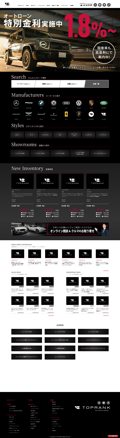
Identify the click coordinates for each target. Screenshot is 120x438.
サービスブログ (55, 424)
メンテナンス (12, 419)
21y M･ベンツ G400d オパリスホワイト (32, 289)
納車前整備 (33, 410)
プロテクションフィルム (14, 426)
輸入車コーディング (13, 428)
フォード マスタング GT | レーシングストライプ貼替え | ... (102, 309)
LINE (53, 428)
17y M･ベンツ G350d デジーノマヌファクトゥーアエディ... (47, 290)
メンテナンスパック (35, 408)
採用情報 (71, 5)
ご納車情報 (54, 421)
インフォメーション (64, 5)
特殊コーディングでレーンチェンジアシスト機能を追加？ (102, 263)
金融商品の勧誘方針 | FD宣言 (57, 408)
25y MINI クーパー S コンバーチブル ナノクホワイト (47, 309)
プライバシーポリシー (56, 406)
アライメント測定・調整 (14, 430)
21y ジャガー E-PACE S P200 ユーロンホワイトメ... (17, 309)
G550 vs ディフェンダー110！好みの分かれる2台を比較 (85, 263)
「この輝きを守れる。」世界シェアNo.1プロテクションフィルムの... (68, 263)
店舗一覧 (54, 402)
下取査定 (32, 428)
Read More (106, 270)
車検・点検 (11, 417)
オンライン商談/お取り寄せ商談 (15, 410)
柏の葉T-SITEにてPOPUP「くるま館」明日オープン (34, 263)
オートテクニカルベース (14, 432)
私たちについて (21, 5)
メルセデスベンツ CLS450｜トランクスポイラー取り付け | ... (102, 290)
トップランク (7, 4)
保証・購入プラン (34, 406)
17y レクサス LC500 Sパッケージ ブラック (32, 308)
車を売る (48, 5)
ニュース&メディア (56, 419)
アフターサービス (41, 5)
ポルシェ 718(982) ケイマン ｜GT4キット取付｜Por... (72, 290)
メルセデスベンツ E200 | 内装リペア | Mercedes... (87, 309)
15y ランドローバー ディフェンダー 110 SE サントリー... (17, 290)
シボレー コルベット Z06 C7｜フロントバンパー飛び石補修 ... (87, 290)
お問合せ (54, 410)
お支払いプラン (34, 417)
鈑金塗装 (11, 421)
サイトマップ (54, 413)
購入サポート (33, 5)
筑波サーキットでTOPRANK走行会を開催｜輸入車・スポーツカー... (17, 264)
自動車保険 (33, 424)
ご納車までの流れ (34, 413)
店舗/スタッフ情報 (55, 5)
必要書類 (32, 415)
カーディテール (12, 423)
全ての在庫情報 (12, 406)
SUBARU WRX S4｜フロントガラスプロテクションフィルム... (72, 309)
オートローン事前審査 (35, 421)
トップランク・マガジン (57, 426)
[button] (55, 70)
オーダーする (12, 408)
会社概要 (54, 404)
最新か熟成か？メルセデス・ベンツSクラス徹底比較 (51, 263)
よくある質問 (33, 426)
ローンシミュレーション (35, 419)
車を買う (27, 5)
